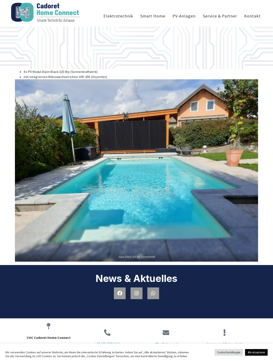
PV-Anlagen (184, 16)
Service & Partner (220, 16)
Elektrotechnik (118, 16)
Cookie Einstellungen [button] (228, 352)
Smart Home (152, 16)
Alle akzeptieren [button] (256, 352)
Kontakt (252, 16)
